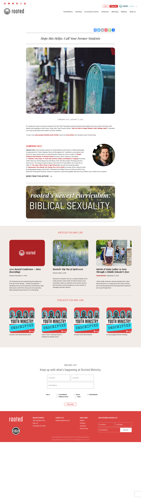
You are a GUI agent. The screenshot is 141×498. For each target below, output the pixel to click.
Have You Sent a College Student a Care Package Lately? (89, 128)
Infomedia (86, 440)
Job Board (83, 426)
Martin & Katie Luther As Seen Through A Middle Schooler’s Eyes (112, 270)
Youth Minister (62, 394)
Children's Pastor (63, 397)
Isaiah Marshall (101, 276)
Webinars (124, 12)
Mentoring (115, 12)
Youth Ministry (68, 12)
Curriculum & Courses (91, 12)
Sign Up (113, 6)
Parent (78, 394)
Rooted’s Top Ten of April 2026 (68, 269)
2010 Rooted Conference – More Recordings (25, 270)
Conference (105, 12)
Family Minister (93, 394)
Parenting (78, 12)
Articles (82, 420)
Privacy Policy (84, 428)
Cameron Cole (63, 119)
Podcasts (82, 423)
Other (79, 397)
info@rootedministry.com (63, 420)
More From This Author (37, 176)
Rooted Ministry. (68, 440)
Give (105, 6)
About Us (133, 12)
